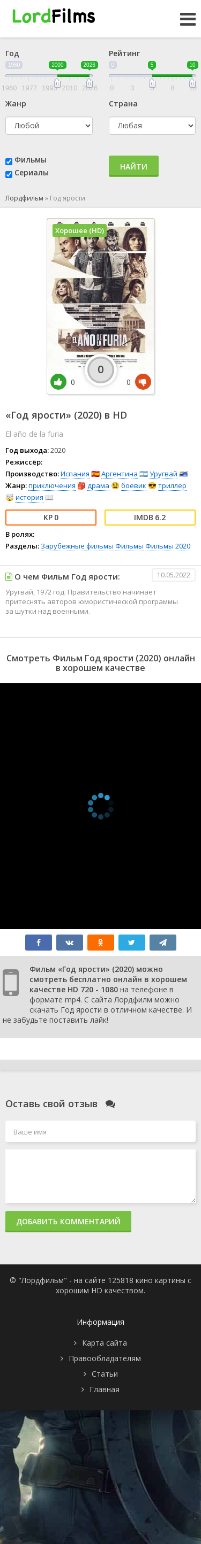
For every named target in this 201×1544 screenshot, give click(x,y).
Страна (123, 103)
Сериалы (31, 172)
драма (98, 485)
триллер (172, 485)
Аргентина (119, 473)
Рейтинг (124, 53)
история (29, 497)
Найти (133, 166)
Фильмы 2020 (167, 546)
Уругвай (163, 473)
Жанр (15, 103)
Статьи (105, 1374)
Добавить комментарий (68, 1221)
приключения (52, 485)
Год (12, 53)
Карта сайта (104, 1343)
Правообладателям (105, 1358)
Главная (105, 1389)
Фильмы (30, 160)
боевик (133, 485)
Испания (75, 473)
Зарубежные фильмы (77, 546)
